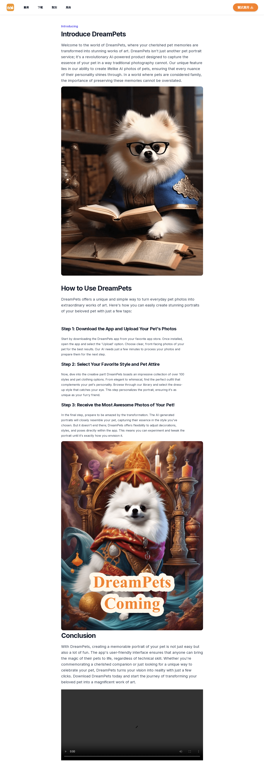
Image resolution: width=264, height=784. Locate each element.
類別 (54, 7)
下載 (40, 7)
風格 (68, 7)
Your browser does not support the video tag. (132, 724)
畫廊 (26, 7)
